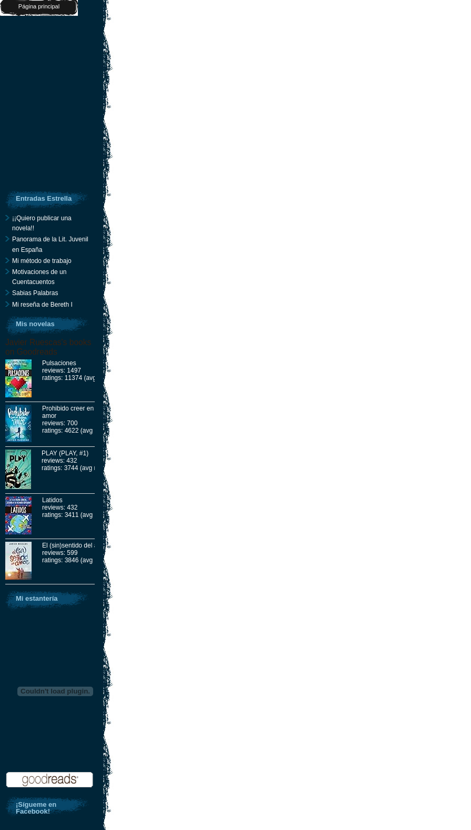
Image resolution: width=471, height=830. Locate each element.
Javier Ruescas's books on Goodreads (48, 347)
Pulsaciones (59, 363)
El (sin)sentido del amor (75, 545)
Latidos (52, 500)
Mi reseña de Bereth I (42, 304)
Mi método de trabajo (42, 261)
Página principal (38, 6)
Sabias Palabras (35, 293)
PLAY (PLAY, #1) (65, 453)
